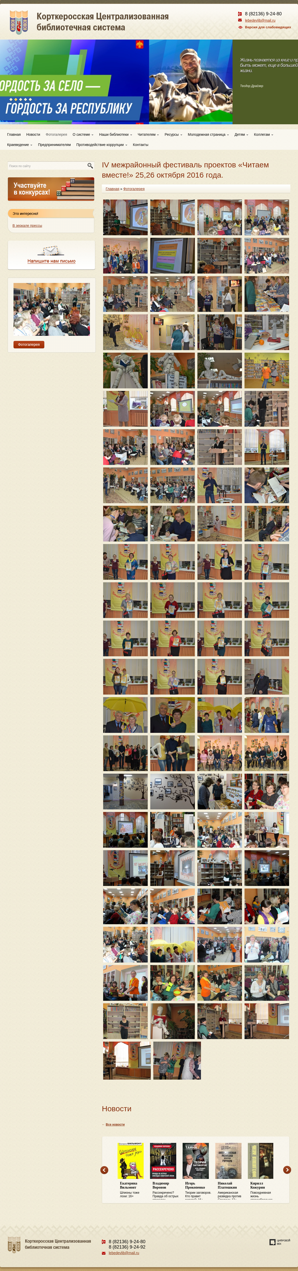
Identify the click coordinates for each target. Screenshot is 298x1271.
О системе (83, 134)
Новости (33, 134)
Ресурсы (173, 134)
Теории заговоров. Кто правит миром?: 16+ (199, 1190)
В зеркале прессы (27, 226)
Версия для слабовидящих (268, 27)
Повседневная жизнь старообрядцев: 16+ (264, 1190)
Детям (241, 134)
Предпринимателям (54, 145)
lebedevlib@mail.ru (260, 20)
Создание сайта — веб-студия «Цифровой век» (279, 1242)
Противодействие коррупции (101, 145)
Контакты (140, 145)
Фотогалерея (56, 134)
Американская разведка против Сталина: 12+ (231, 1190)
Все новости (115, 1124)
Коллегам (263, 134)
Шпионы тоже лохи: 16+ (133, 1189)
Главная (14, 134)
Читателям (148, 134)
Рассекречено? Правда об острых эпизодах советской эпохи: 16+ (166, 1190)
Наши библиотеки (115, 134)
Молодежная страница (208, 134)
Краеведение (19, 145)
